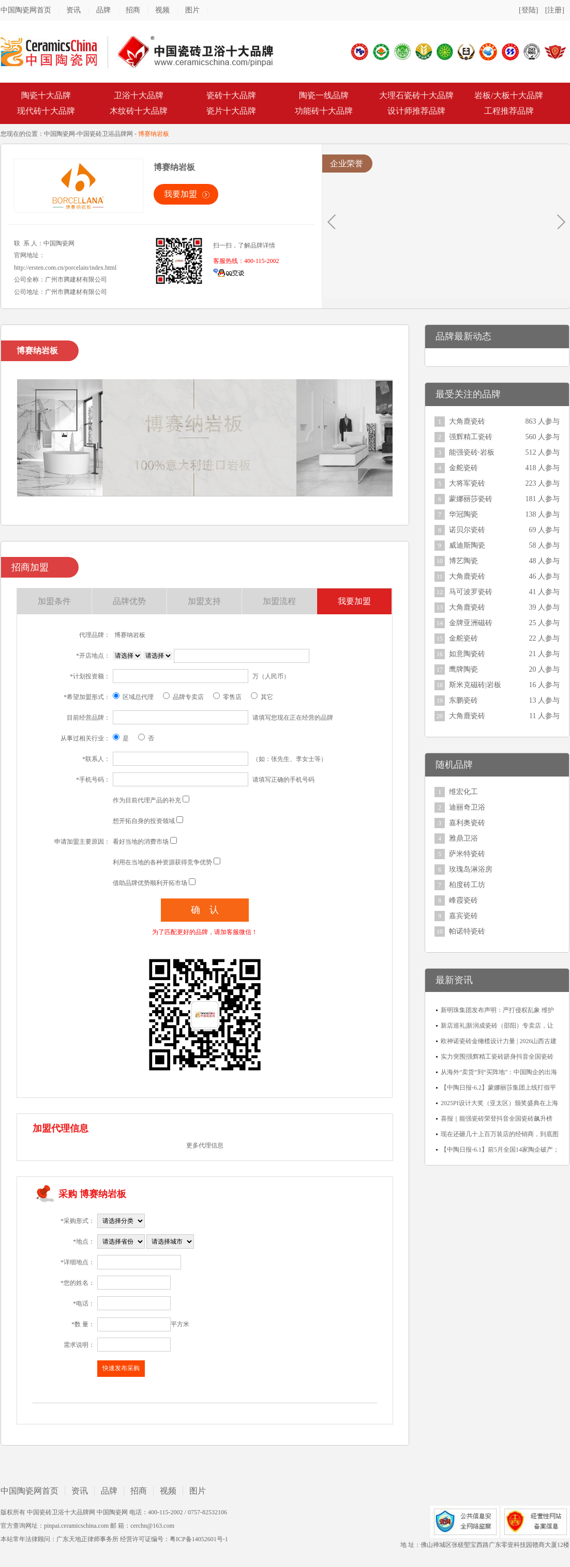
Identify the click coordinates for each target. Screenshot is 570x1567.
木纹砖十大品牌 (139, 110)
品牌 (103, 10)
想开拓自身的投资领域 (144, 821)
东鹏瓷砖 (463, 700)
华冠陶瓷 (463, 514)
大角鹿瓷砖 (467, 421)
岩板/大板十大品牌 (508, 95)
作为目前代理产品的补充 (147, 800)
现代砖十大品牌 (46, 110)
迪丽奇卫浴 (467, 807)
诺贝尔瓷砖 (467, 530)
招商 (133, 10)
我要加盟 (180, 194)
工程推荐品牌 (509, 110)
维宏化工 (463, 792)
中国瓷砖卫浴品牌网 (105, 133)
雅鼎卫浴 (463, 838)
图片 (192, 10)
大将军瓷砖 (467, 483)
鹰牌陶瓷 (463, 669)
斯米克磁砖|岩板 (475, 685)
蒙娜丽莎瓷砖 (470, 499)
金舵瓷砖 (463, 468)
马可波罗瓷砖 (470, 592)
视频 (162, 10)
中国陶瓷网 (59, 133)
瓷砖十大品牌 (231, 95)
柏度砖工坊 (467, 885)
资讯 (73, 10)
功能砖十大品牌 (324, 110)
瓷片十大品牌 (231, 110)
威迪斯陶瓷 (467, 545)
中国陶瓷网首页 (26, 10)
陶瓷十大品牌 (46, 95)
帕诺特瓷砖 (467, 931)
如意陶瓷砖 (467, 654)
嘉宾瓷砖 (463, 916)
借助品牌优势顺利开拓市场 (150, 883)
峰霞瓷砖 (463, 900)
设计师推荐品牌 (416, 110)
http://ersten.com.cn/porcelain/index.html (65, 267)
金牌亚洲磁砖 (470, 623)
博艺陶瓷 (463, 561)
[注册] (554, 10)
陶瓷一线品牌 (324, 95)
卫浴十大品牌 (138, 95)
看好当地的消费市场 (141, 841)
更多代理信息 (204, 1145)
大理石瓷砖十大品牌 (416, 95)
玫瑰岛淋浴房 (470, 869)
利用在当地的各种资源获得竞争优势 (162, 862)
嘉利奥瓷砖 (467, 823)
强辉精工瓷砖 (470, 437)
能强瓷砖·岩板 (471, 452)
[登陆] (528, 10)
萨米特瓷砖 (467, 854)
